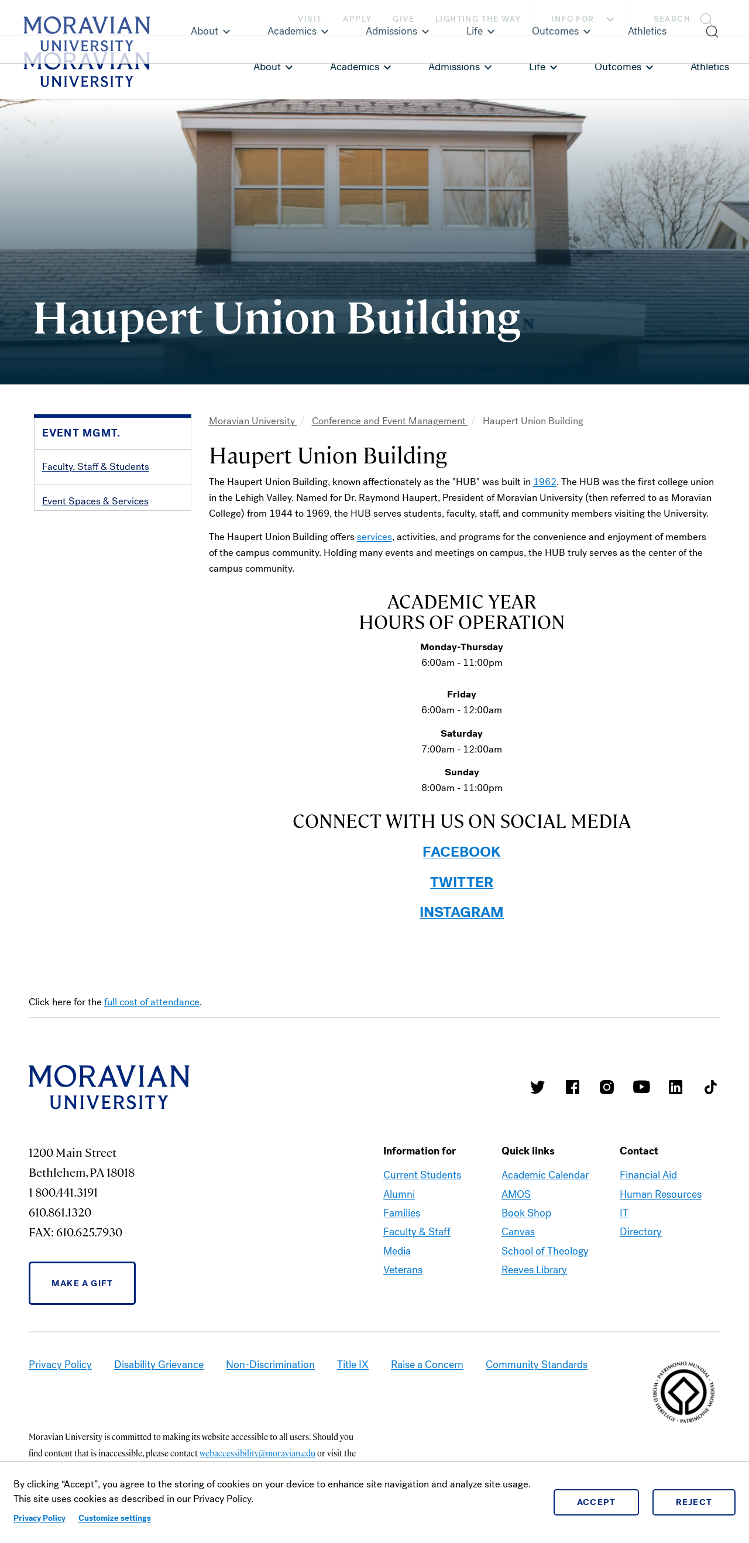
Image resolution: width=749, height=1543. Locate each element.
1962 (544, 482)
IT (624, 1213)
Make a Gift (82, 1283)
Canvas (518, 1232)
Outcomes (618, 67)
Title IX (353, 1365)
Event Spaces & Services (95, 501)
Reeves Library (534, 1270)
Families (401, 1213)
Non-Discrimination (270, 1365)
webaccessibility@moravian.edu (257, 1453)
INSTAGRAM (462, 912)
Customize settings (114, 1518)
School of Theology (545, 1251)
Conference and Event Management (390, 421)
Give (403, 19)
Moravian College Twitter (538, 1087)
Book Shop (526, 1213)
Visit (310, 19)
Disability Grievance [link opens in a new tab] (159, 1365)
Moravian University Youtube (641, 1087)
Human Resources (661, 1194)
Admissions (454, 67)
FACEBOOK (461, 852)
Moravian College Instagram (607, 1087)
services (374, 537)
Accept (596, 1502)
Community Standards (536, 1365)
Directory (641, 1232)
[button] (686, 17)
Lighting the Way (478, 19)
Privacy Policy (39, 1518)
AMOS (516, 1194)
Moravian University (253, 421)
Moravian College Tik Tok (710, 1087)
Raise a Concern (427, 1365)
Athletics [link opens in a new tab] (709, 67)
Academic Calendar (545, 1175)
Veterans (402, 1270)
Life (537, 67)
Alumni (399, 1194)
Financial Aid (648, 1175)
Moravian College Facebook (572, 1087)
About (267, 67)
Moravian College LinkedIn (676, 1087)
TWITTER (461, 882)
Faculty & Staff (417, 1232)
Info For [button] (584, 19)
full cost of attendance (152, 1002)
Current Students (422, 1175)
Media (397, 1251)
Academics (354, 67)
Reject (694, 1502)
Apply (357, 19)
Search (672, 19)
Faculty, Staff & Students (95, 466)
